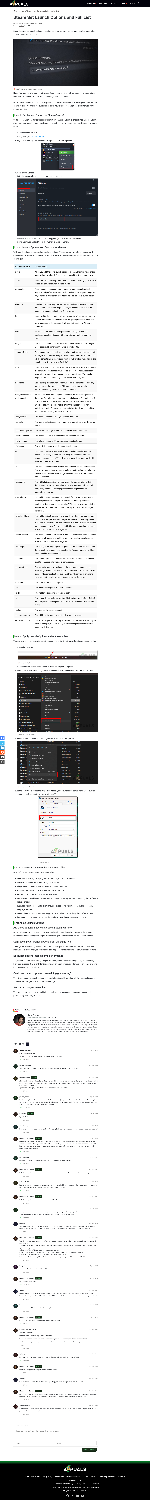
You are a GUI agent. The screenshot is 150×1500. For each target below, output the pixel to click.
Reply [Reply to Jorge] (27, 1299)
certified (21, 26)
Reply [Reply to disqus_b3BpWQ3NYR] (27, 1348)
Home (16, 11)
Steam (29, 11)
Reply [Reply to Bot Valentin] (27, 1164)
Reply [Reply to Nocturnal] (27, 1311)
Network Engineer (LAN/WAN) (36, 1017)
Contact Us (122, 1477)
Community (35, 1477)
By (14, 23)
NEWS (114, 3)
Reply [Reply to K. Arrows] (27, 1120)
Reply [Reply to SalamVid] (27, 1360)
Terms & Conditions (73, 1477)
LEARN (123, 3)
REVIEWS (103, 3)
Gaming (23, 11)
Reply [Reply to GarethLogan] (27, 1132)
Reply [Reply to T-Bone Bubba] (28, 1190)
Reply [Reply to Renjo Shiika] (27, 1272)
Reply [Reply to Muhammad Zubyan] (27, 1151)
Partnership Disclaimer (107, 1477)
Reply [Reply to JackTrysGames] (27, 1072)
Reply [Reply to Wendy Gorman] (27, 1059)
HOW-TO (91, 3)
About (26, 1477)
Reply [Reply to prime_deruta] (28, 1107)
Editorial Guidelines (89, 1477)
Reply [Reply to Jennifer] (27, 1232)
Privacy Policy (47, 1477)
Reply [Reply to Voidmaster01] (27, 1414)
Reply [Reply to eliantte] (27, 1385)
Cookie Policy (59, 1477)
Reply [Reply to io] (27, 1217)
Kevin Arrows (18, 23)
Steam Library (38, 136)
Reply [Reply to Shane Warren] (27, 1091)
